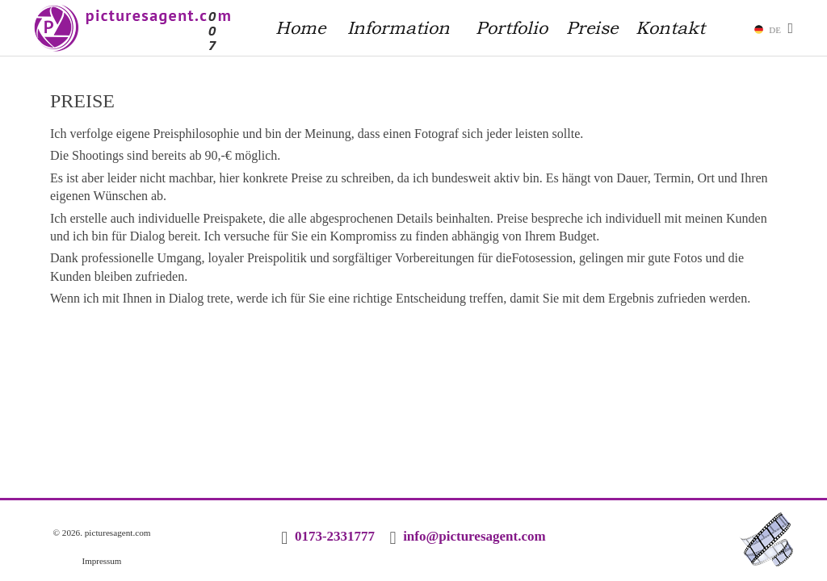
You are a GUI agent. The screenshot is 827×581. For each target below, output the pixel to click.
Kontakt (670, 27)
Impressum (102, 561)
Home (300, 27)
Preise (592, 27)
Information (398, 27)
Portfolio (512, 27)
